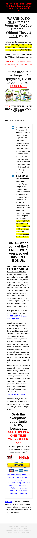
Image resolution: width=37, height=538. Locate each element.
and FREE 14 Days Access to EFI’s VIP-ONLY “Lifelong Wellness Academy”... (19, 485)
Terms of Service (13, 526)
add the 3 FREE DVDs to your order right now (17, 316)
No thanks (8, 502)
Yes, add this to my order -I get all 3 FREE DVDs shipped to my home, (18, 477)
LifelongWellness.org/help (16, 394)
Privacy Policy (24, 526)
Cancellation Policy (15, 528)
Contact (25, 528)
